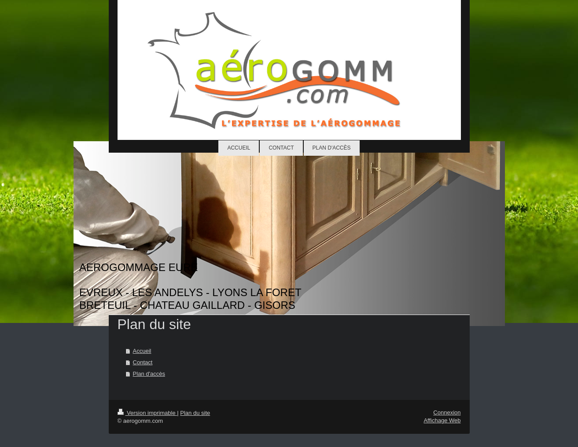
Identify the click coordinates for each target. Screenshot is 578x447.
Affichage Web (441, 420)
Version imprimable (147, 413)
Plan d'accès (149, 373)
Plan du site (195, 413)
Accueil (142, 351)
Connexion (446, 412)
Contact (143, 362)
